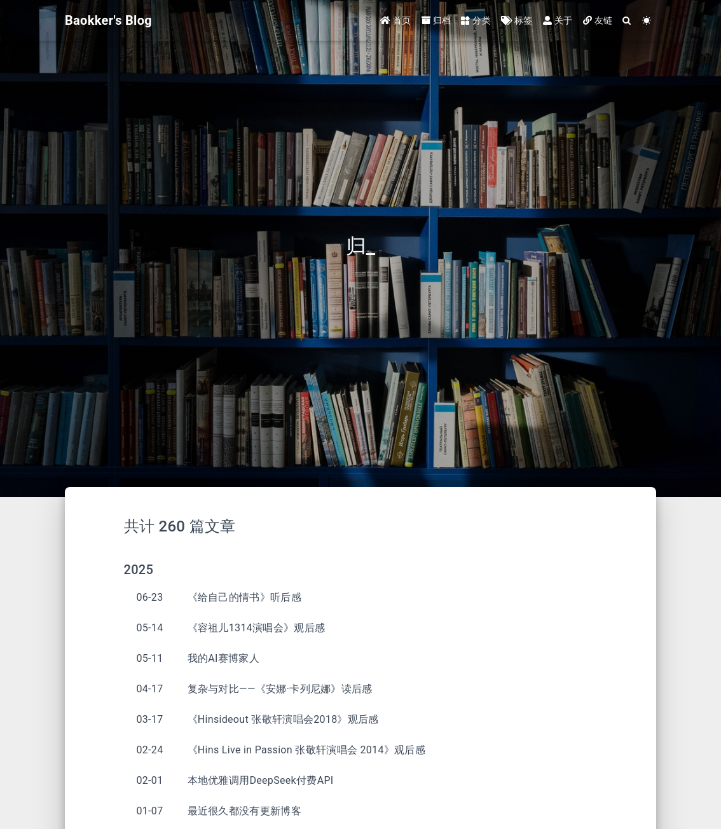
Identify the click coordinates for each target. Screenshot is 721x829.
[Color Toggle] (646, 20)
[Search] (626, 20)
